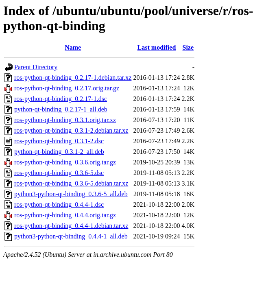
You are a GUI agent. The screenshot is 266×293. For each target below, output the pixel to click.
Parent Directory (35, 66)
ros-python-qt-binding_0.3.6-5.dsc (59, 172)
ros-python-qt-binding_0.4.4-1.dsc (59, 204)
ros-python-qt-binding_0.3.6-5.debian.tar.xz (71, 183)
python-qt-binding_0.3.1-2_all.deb (59, 151)
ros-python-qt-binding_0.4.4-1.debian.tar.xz (71, 225)
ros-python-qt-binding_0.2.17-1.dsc (60, 98)
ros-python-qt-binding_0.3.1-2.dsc (59, 141)
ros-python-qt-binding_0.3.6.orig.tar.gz (65, 162)
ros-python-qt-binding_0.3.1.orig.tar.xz (65, 119)
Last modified (156, 47)
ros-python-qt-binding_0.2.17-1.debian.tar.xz (72, 77)
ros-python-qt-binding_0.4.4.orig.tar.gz (65, 215)
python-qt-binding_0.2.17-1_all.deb (60, 109)
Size (188, 47)
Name (73, 47)
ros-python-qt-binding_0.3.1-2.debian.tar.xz (71, 130)
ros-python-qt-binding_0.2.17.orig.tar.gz (66, 88)
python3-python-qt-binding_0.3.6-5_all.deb (71, 193)
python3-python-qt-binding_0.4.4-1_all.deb (71, 236)
